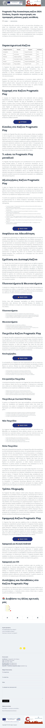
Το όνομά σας (22, 673)
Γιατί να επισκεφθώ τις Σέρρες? (8, 631)
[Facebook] (7, 617)
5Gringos (7, 608)
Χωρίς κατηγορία (14, 21)
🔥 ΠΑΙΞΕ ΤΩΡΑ (22, 228)
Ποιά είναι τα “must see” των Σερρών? (9, 633)
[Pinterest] (28, 617)
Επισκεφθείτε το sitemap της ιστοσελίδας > (10, 708)
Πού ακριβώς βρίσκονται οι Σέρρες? (9, 629)
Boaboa (7, 609)
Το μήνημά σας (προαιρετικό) (22, 693)
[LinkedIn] (38, 617)
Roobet (7, 606)
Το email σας (22, 678)
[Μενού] (42, 3)
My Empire (8, 610)
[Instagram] (24, 648)
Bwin (7, 605)
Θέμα (22, 683)
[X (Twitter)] (17, 617)
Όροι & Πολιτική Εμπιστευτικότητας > (9, 710)
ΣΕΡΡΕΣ (22, 640)
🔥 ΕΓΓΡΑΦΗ (22, 122)
